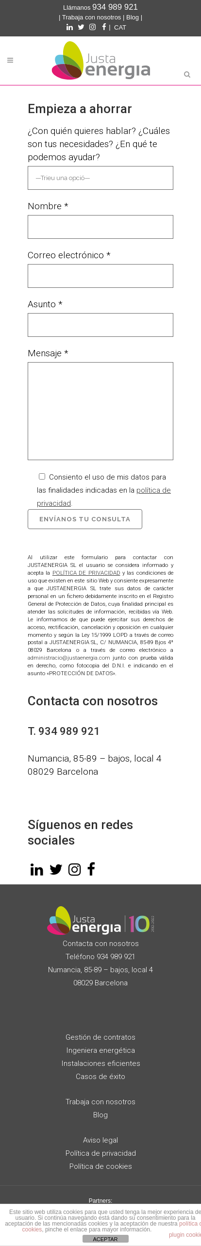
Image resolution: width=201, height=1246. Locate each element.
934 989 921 (69, 731)
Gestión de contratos (100, 1037)
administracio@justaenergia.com (69, 657)
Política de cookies (100, 1166)
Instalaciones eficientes (100, 1063)
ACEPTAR (105, 1239)
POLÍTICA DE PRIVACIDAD (86, 572)
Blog (132, 17)
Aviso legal (100, 1140)
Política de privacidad (101, 1153)
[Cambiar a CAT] (120, 27)
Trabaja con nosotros (91, 17)
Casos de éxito (100, 1076)
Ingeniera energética (100, 1050)
